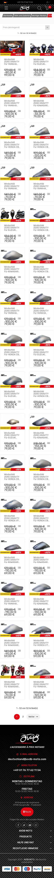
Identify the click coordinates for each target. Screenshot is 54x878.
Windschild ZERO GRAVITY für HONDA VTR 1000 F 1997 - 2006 (41, 642)
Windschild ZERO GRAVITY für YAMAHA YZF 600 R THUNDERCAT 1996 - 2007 (11, 310)
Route (27, 812)
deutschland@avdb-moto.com (27, 759)
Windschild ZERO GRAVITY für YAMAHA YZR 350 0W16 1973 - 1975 (11, 61)
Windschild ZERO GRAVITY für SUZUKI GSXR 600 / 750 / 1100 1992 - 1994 (12, 435)
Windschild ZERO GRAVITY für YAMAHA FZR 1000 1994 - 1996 (41, 310)
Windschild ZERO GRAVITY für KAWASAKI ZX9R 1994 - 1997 (11, 642)
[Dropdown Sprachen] (6, 2)
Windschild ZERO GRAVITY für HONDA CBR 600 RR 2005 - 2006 (12, 144)
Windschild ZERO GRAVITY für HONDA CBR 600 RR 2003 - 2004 (41, 144)
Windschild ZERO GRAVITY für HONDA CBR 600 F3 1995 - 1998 (41, 393)
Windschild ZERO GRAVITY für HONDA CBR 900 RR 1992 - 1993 (41, 227)
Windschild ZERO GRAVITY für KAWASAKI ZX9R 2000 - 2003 (41, 559)
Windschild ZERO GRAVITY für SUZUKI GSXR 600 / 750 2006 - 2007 (12, 227)
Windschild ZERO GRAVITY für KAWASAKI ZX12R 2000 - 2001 (41, 601)
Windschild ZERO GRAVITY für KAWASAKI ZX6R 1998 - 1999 (41, 435)
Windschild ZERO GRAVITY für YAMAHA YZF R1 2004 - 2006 (41, 186)
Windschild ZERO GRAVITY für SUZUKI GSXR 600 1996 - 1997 (41, 352)
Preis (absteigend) (26, 27)
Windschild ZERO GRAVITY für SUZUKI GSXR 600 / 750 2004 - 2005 (41, 61)
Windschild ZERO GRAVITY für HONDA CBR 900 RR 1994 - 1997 (41, 476)
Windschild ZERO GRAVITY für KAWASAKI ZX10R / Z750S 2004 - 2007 (41, 103)
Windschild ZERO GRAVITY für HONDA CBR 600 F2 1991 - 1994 (41, 269)
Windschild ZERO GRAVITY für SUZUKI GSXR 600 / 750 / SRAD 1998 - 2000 (12, 393)
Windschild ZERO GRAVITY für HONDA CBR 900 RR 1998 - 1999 (12, 352)
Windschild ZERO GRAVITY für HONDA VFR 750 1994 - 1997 (12, 518)
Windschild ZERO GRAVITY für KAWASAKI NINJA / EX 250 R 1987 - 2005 (12, 684)
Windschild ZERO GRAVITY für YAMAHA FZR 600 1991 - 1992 (11, 601)
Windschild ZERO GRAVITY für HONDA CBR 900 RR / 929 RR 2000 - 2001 (41, 518)
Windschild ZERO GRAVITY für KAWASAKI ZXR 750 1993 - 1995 (12, 269)
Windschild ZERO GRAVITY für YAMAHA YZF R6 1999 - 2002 (11, 186)
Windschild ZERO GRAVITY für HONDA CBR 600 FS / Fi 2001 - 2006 (12, 476)
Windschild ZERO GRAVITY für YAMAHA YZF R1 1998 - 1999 (41, 684)
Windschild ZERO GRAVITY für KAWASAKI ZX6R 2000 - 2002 (11, 559)
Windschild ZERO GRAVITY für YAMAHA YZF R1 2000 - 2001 (11, 103)
